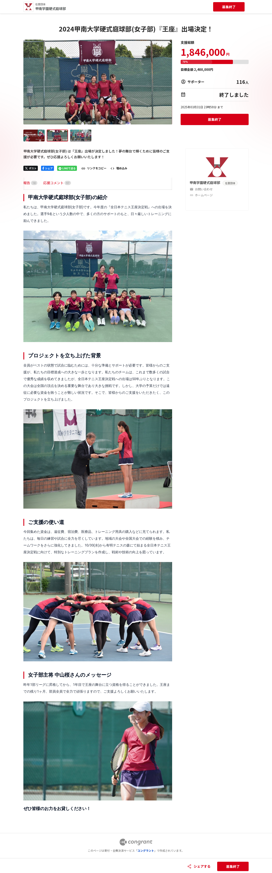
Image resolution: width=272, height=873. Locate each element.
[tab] (28, 182)
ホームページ (204, 195)
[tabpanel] (97, 503)
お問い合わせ (204, 189)
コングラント (145, 851)
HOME (28, 182)
